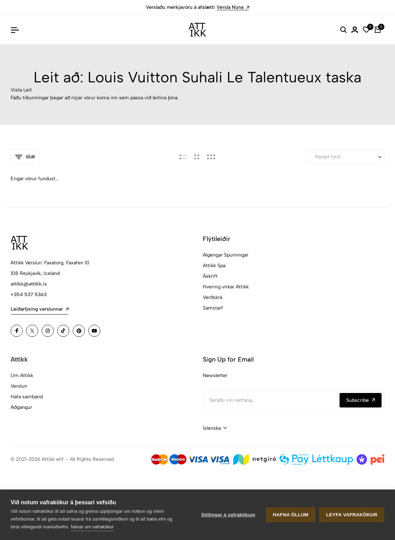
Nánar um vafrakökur (92, 526)
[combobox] (215, 428)
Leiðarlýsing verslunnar (40, 309)
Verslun (19, 386)
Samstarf (213, 308)
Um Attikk (22, 375)
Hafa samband (27, 397)
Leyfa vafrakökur (351, 514)
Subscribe (360, 400)
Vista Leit (21, 90)
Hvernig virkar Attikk (226, 287)
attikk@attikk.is (29, 284)
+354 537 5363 (29, 295)
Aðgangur (21, 407)
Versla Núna (233, 7)
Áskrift (210, 276)
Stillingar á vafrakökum (228, 514)
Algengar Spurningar (225, 255)
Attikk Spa (214, 266)
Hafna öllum (290, 514)
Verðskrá (212, 297)
